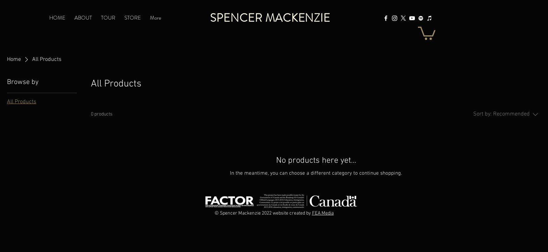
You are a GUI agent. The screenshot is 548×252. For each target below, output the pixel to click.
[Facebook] (385, 18)
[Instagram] (394, 18)
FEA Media (323, 213)
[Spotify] (420, 18)
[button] (426, 32)
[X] (403, 18)
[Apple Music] (429, 18)
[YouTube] (412, 18)
